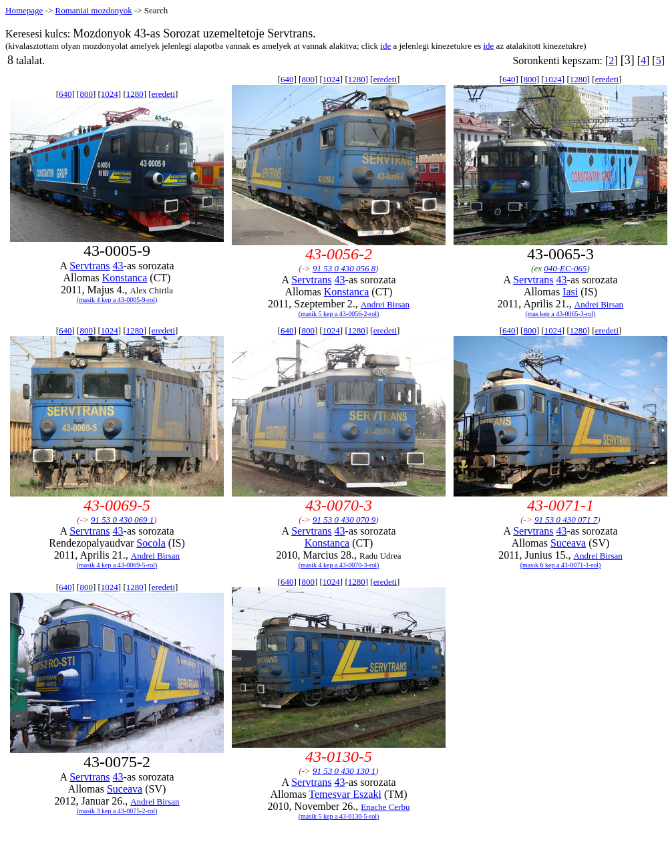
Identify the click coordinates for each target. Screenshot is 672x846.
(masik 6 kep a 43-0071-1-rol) (560, 565)
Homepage (24, 10)
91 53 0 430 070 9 (344, 520)
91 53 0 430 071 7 (565, 520)
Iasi (570, 291)
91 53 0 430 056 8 (344, 268)
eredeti (163, 94)
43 (118, 265)
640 (65, 94)
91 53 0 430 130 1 (344, 771)
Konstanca (125, 277)
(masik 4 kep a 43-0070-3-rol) (339, 565)
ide (385, 46)
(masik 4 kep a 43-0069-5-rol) (117, 565)
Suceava (568, 543)
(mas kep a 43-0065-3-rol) (560, 313)
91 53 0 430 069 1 (122, 520)
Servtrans (89, 265)
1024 (109, 94)
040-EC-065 (565, 268)
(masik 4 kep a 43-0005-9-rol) (117, 299)
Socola (151, 543)
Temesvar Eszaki (345, 794)
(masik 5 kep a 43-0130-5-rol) (339, 816)
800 (86, 94)
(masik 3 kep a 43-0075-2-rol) (117, 811)
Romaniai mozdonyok (93, 10)
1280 (135, 94)
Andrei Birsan (385, 304)
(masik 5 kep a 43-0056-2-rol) (339, 313)
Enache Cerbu (385, 807)
